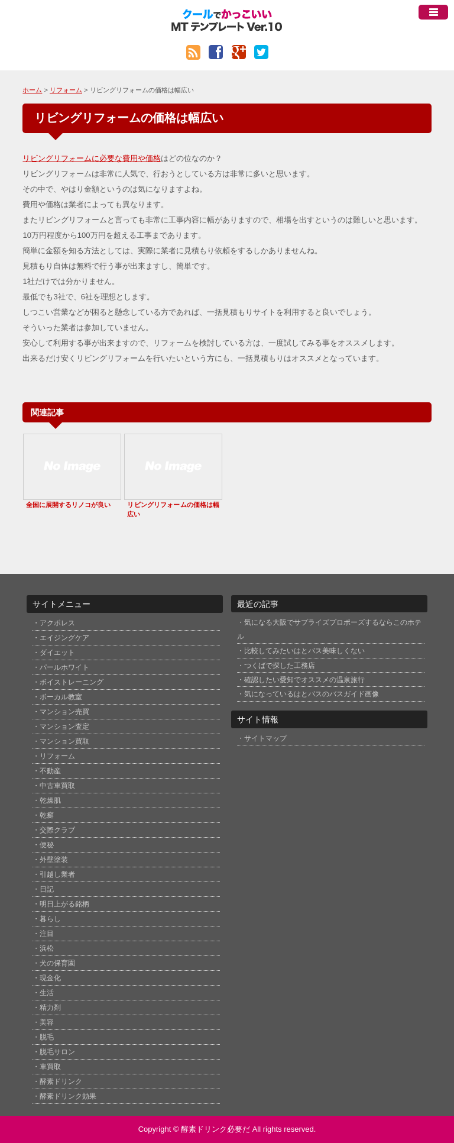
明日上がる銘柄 (64, 904)
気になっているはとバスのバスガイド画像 (311, 694)
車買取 (50, 1067)
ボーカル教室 (61, 697)
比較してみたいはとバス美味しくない (304, 650)
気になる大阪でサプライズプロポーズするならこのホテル (329, 629)
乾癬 (47, 815)
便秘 (47, 845)
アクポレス (57, 623)
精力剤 (50, 1007)
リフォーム (66, 89)
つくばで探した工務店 (279, 665)
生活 (47, 993)
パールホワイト (64, 667)
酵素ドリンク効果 (68, 1096)
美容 (47, 1022)
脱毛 (47, 1037)
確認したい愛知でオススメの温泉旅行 (304, 679)
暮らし (50, 919)
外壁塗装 (54, 859)
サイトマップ (265, 738)
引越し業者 (57, 874)
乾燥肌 (50, 800)
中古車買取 (57, 786)
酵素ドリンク (61, 1081)
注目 (47, 933)
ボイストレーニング (71, 682)
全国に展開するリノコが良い (68, 504)
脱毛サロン (57, 1052)
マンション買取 (64, 741)
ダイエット (57, 652)
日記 (47, 889)
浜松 (47, 948)
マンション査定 (64, 726)
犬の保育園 (57, 963)
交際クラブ (57, 830)
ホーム (32, 89)
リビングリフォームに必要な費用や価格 (91, 158)
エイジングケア (64, 638)
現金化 (50, 978)
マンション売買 (64, 712)
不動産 (50, 771)
